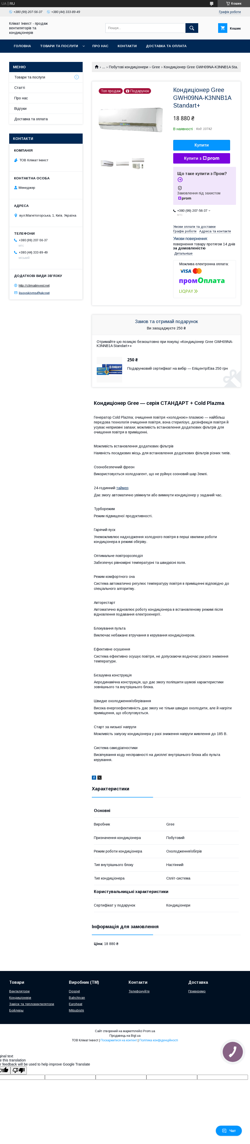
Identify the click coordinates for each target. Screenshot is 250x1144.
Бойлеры (16, 1010)
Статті (19, 88)
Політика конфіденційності (158, 1040)
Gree (156, 67)
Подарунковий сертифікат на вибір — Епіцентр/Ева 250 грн (177, 368)
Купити (202, 145)
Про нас (100, 46)
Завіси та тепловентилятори (31, 1004)
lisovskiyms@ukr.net (34, 293)
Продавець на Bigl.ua (125, 1035)
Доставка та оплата (166, 46)
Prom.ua (149, 1031)
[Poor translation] (18, 1070)
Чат (229, 1130)
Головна (22, 46)
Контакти (127, 46)
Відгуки (20, 109)
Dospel (74, 991)
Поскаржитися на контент (119, 1040)
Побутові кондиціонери (128, 67)
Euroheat (75, 1004)
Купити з (201, 158)
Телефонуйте (139, 991)
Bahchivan (77, 998)
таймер (122, 488)
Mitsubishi (76, 1010)
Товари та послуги (59, 46)
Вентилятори (19, 991)
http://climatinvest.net (34, 285)
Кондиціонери (20, 998)
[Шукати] (191, 28)
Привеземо (197, 991)
